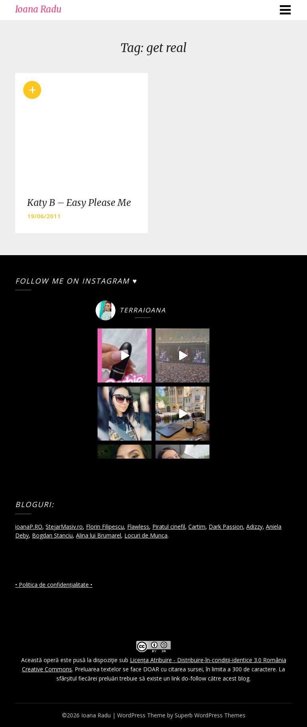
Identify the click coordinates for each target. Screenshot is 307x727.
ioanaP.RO (28, 526)
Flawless (138, 526)
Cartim (196, 526)
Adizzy (254, 526)
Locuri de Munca (145, 535)
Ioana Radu (38, 9)
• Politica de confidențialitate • (53, 584)
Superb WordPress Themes (210, 715)
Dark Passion (226, 526)
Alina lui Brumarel (98, 535)
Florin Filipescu (105, 526)
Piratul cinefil (168, 526)
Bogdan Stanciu (52, 535)
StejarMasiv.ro (64, 526)
